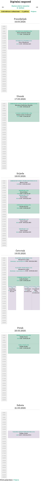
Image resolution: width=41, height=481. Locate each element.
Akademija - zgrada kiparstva (17, 261)
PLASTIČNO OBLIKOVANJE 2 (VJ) (23, 258)
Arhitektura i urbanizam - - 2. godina (15, 11)
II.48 (18, 184)
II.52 (18, 280)
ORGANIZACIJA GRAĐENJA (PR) (24, 31)
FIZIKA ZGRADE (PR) (24, 345)
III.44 (18, 208)
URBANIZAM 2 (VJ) (23, 195)
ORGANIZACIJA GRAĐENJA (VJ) (24, 40)
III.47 (26, 290)
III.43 (17, 198)
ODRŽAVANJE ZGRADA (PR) (24, 205)
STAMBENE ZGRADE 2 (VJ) (12, 287)
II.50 (18, 34)
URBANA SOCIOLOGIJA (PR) (24, 335)
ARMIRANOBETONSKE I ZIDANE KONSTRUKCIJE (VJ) (23, 181)
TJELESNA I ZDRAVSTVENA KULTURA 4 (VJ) (24, 432)
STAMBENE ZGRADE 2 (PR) (23, 277)
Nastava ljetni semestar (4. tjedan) (20, 7)
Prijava (33, 11)
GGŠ (17, 435)
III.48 (34, 291)
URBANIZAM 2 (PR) (24, 190)
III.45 (9, 290)
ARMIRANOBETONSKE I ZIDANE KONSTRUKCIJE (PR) (23, 103)
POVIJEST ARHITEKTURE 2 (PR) (24, 113)
